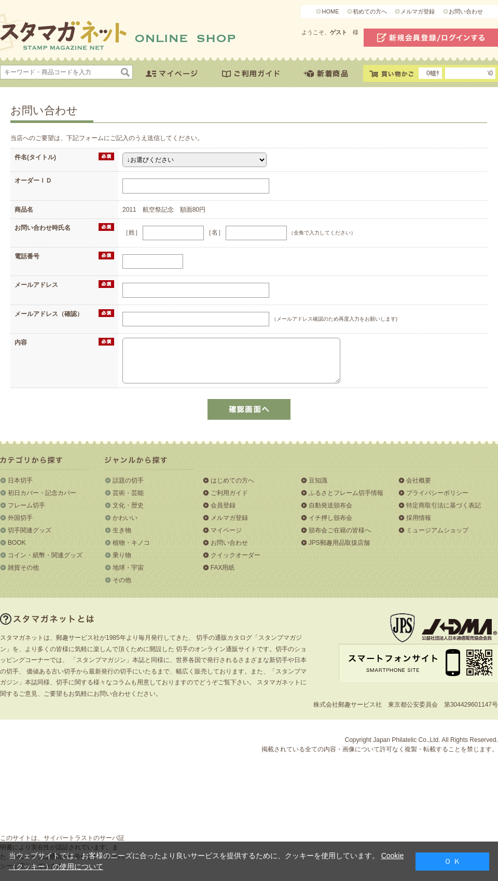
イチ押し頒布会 (330, 517)
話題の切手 (128, 480)
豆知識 (318, 480)
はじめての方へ (232, 480)
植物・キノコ (131, 542)
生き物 (122, 530)
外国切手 (20, 517)
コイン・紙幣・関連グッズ (45, 555)
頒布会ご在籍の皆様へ (340, 530)
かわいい (125, 517)
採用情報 (418, 517)
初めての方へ (370, 11)
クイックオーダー (235, 555)
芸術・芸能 (128, 493)
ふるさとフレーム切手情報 (346, 493)
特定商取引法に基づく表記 (443, 505)
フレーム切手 (26, 505)
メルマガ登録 (417, 11)
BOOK (17, 542)
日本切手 (20, 480)
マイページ (226, 530)
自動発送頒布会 (330, 505)
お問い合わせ (466, 11)
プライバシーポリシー (437, 493)
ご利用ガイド (229, 493)
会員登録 (223, 505)
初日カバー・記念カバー (42, 493)
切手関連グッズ (29, 530)
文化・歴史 (128, 505)
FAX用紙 (223, 567)
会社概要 (418, 480)
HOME (330, 11)
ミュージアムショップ (437, 530)
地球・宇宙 (128, 567)
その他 (122, 580)
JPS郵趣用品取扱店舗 (339, 542)
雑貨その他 (23, 567)
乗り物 (122, 555)
